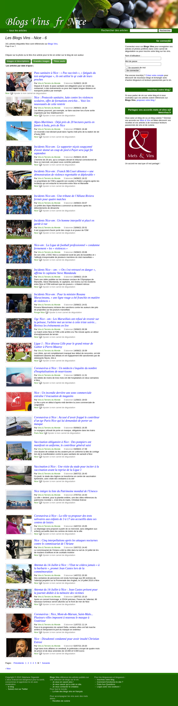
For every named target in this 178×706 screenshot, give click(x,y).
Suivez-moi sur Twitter (18, 689)
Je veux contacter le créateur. (65, 686)
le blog (11, 686)
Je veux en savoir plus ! (63, 682)
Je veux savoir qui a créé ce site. (67, 684)
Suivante (46, 663)
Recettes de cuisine (61, 701)
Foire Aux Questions (106, 684)
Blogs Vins (52, 44)
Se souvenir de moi (137, 67)
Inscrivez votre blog (105, 679)
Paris (36, 433)
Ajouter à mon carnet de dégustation (30, 93)
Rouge (37, 312)
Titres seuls (59, 61)
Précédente (19, 663)
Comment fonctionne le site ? (110, 682)
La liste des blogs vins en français (67, 691)
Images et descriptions (18, 61)
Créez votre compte (155, 75)
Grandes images (41, 61)
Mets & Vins (145, 120)
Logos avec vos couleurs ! (108, 686)
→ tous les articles (16, 30)
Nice (7, 93)
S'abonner (68, 83)
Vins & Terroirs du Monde (49, 83)
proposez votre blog (145, 100)
